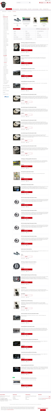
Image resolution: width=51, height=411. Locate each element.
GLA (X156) (5, 49)
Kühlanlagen (39, 35)
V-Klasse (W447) (5, 82)
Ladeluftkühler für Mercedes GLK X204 (27, 184)
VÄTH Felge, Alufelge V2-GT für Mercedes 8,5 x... (28, 42)
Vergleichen (23, 52)
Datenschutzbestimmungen (46, 398)
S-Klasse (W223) (5, 73)
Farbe (38, 33)
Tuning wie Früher (5, 94)
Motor (26, 31)
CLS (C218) (5, 35)
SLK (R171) (5, 78)
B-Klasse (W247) (5, 24)
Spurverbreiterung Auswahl (18, 38)
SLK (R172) (5, 79)
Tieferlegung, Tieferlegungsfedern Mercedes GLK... (44, 23)
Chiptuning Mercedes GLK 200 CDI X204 (27, 365)
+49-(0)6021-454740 (3, 398)
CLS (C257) (5, 37)
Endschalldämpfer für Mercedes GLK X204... (28, 68)
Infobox (4, 92)
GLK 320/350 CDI (6, 65)
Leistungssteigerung (40, 31)
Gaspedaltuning (35, 23)
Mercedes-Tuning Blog (6, 87)
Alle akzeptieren (45, 408)
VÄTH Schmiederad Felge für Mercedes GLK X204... (29, 197)
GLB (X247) (5, 51)
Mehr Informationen (10, 409)
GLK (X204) (5, 55)
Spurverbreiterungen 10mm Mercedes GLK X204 (28, 94)
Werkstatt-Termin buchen (17, 396)
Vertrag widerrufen (16, 399)
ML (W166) (5, 66)
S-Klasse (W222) (5, 71)
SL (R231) (4, 75)
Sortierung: (38, 28)
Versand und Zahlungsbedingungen (31, 396)
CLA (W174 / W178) (6, 33)
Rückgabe (14, 398)
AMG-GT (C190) (5, 18)
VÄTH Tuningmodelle (6, 85)
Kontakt (14, 397)
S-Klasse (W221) (5, 70)
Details (28, 101)
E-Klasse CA (5, 42)
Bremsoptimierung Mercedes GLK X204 (27, 171)
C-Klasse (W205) (5, 27)
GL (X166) (4, 46)
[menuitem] (23, 2)
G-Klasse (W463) (5, 44)
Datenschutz (27, 397)
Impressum (27, 399)
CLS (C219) (5, 36)
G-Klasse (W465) (5, 45)
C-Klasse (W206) (5, 28)
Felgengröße (27, 33)
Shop (4, 15)
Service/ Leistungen (6, 90)
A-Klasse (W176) (5, 20)
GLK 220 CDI (5, 63)
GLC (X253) (5, 53)
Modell (15, 31)
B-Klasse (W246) (5, 23)
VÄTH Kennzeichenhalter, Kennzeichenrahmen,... (26, 23)
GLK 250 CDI (5, 64)
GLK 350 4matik (5, 61)
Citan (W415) (5, 83)
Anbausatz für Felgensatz (25, 55)
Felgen (15, 33)
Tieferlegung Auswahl (29, 38)
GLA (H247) (5, 50)
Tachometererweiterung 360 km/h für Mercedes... (29, 352)
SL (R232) (4, 77)
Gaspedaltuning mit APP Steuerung (26, 300)
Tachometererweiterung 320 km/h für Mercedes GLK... (29, 339)
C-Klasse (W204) (5, 26)
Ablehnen (39, 408)
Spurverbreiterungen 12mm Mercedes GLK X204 (28, 107)
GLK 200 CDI (5, 62)
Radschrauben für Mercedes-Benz (17, 23)
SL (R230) (4, 74)
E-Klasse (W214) (5, 41)
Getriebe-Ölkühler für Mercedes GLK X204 (27, 326)
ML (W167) (5, 68)
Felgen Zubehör (28, 35)
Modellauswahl (5, 16)
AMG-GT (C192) (5, 19)
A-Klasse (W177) (5, 22)
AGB (26, 398)
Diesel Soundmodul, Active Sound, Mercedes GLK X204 (29, 313)
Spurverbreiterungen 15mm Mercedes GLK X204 (28, 120)
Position (15, 35)
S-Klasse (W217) (5, 69)
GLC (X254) (5, 54)
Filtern (15, 28)
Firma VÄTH (5, 88)
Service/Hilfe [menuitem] (48, 0)
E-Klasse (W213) (5, 40)
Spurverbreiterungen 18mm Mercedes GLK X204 (28, 133)
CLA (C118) (5, 32)
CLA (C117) (5, 31)
